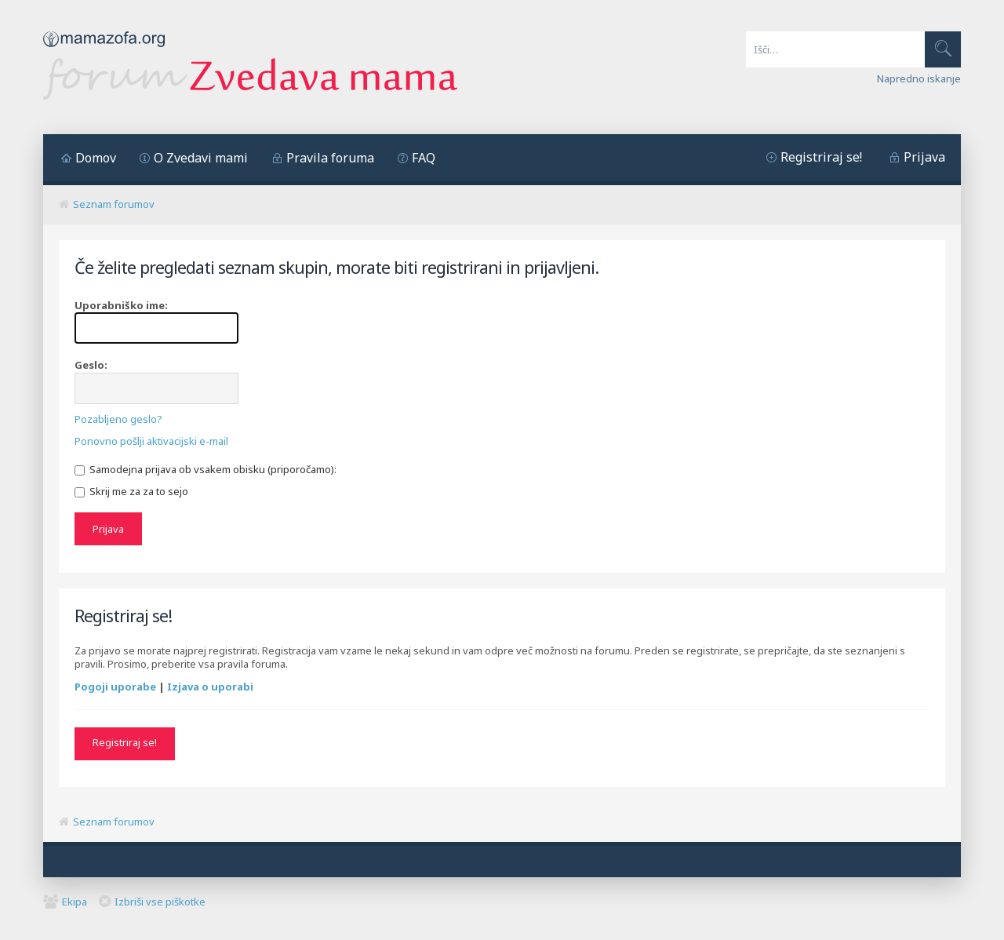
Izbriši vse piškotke (160, 901)
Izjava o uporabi (210, 686)
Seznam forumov (114, 204)
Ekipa (74, 901)
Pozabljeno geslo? (118, 419)
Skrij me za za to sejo (131, 491)
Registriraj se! (821, 157)
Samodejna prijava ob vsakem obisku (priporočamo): (205, 469)
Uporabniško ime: (121, 305)
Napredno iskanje (919, 78)
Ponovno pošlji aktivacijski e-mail (151, 441)
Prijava (924, 157)
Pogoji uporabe (115, 686)
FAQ (423, 157)
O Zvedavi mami (201, 157)
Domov (95, 157)
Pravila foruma (330, 157)
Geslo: (91, 365)
